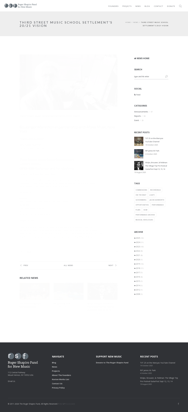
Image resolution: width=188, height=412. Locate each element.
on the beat (141, 195)
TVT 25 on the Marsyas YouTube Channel (157, 362)
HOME (128, 22)
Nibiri (61, 404)
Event (50, 120)
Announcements (39, 120)
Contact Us (57, 383)
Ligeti (152, 195)
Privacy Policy (58, 387)
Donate (171, 6)
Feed (137, 94)
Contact (158, 6)
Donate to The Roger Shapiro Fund (112, 362)
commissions (141, 190)
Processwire (70, 404)
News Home (141, 58)
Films (138, 210)
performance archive (145, 215)
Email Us (11, 381)
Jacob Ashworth (157, 200)
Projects (127, 6)
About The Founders (61, 375)
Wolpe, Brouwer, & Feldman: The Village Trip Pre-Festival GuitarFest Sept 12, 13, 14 (100, 306)
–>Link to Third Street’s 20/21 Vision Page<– (38, 174)
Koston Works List (60, 379)
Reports (137, 116)
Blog (147, 6)
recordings (155, 190)
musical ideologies (144, 220)
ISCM (145, 210)
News (138, 6)
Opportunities (142, 205)
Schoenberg (141, 200)
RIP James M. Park (62, 303)
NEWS (135, 22)
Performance (27, 252)
